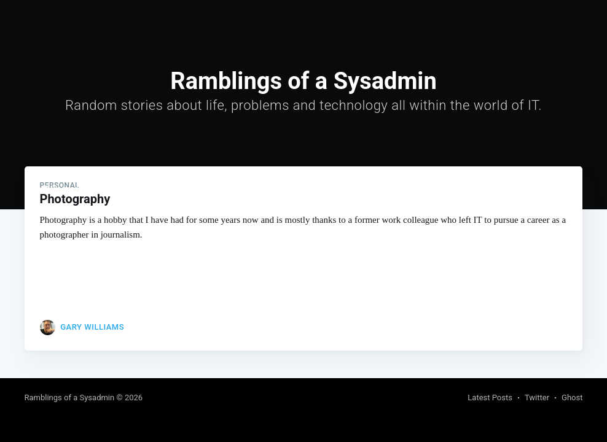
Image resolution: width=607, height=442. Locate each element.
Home (162, 189)
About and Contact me (270, 189)
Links (199, 189)
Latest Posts (490, 397)
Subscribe (559, 189)
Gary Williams (92, 327)
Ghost (572, 397)
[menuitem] (162, 189)
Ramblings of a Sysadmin (80, 189)
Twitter (537, 397)
